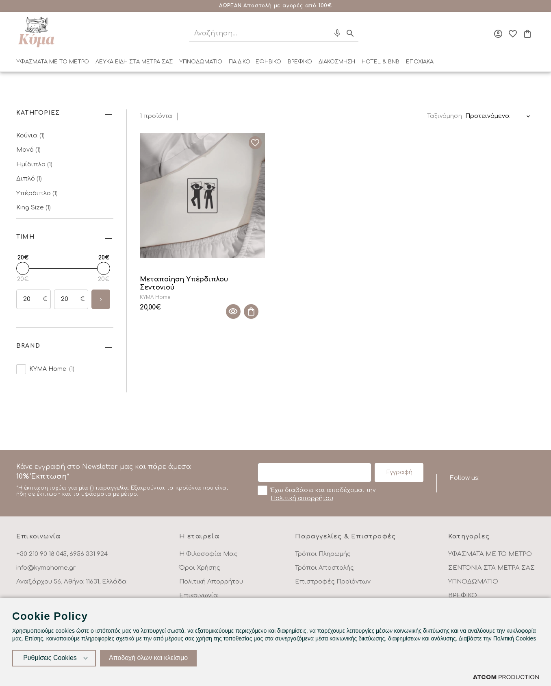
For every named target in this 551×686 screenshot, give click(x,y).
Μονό (28, 149)
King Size (33, 207)
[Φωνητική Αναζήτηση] (337, 33)
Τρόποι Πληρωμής (323, 554)
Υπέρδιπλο (37, 193)
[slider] (22, 268)
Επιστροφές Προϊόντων (333, 581)
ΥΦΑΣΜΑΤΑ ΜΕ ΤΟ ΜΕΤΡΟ (52, 62)
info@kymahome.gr (46, 567)
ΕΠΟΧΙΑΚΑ (420, 62)
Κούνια (30, 135)
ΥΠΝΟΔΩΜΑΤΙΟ (200, 62)
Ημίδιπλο (34, 164)
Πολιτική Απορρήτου (211, 581)
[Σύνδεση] (498, 33)
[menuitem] (52, 63)
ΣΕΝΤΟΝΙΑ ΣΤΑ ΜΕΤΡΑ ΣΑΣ (491, 567)
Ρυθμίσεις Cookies (50, 657)
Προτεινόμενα (487, 116)
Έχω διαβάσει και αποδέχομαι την (316, 494)
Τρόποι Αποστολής (324, 567)
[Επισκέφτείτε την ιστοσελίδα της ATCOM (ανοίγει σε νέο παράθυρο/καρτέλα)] (506, 677)
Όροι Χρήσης (199, 567)
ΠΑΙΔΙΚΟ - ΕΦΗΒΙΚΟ (255, 62)
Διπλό (29, 178)
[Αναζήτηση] (252, 33)
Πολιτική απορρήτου (302, 498)
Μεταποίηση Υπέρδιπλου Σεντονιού (184, 284)
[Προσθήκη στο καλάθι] (251, 311)
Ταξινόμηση (444, 116)
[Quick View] (233, 311)
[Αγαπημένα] (512, 33)
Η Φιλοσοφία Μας (208, 554)
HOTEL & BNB (380, 62)
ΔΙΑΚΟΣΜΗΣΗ (337, 62)
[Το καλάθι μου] (527, 33)
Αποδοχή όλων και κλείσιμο (148, 657)
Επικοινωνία (198, 595)
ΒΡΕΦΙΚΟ (300, 62)
